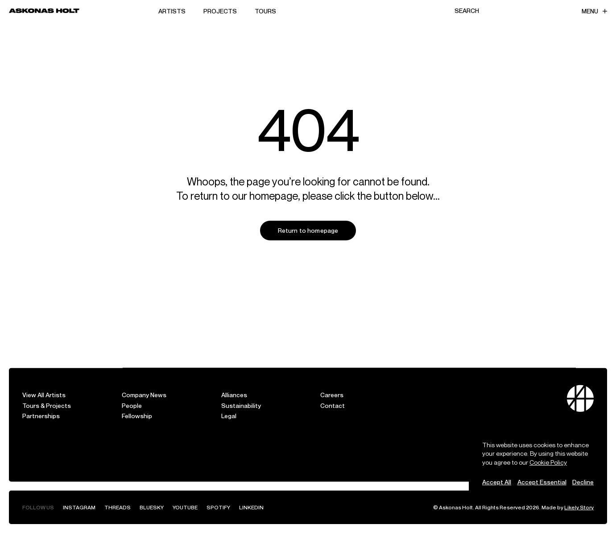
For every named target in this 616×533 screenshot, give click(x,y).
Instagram (79, 507)
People (132, 405)
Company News (144, 395)
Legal (228, 416)
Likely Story (579, 507)
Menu (594, 10)
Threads (117, 507)
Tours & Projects (46, 405)
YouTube (185, 507)
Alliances (234, 395)
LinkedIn (251, 507)
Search (467, 10)
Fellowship (137, 416)
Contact (332, 405)
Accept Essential (541, 482)
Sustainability (241, 405)
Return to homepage (308, 230)
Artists (172, 11)
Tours (265, 11)
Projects (220, 11)
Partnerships (41, 416)
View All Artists (44, 395)
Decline (583, 482)
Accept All (496, 482)
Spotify (218, 507)
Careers (331, 395)
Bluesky (152, 507)
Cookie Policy (548, 462)
